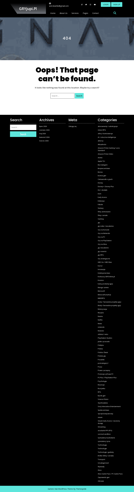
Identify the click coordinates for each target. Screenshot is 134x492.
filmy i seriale (103, 215)
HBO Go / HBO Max (105, 262)
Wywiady (101, 466)
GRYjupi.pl (28, 8)
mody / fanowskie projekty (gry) (109, 302)
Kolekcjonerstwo (104, 273)
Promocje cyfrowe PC (105, 374)
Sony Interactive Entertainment (109, 406)
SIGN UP (116, 4)
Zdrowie (101, 481)
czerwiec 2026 (44, 130)
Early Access (102, 197)
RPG (99, 392)
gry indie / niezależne (106, 226)
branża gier (102, 175)
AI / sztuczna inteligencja (107, 137)
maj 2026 (42, 133)
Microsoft (101, 291)
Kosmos (101, 280)
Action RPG (102, 130)
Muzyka (101, 313)
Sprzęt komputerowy (105, 414)
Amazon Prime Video (105, 154)
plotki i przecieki (104, 341)
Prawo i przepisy (104, 370)
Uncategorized (103, 463)
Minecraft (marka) (104, 295)
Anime (100, 158)
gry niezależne (103, 248)
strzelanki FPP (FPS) (105, 430)
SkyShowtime (103, 403)
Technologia (102, 445)
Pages (85, 13)
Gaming (101, 219)
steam (100, 417)
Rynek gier (102, 396)
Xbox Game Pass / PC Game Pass (110, 474)
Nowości (101, 331)
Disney (100, 183)
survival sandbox (104, 434)
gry (99, 222)
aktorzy (100, 141)
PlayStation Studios (105, 338)
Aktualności (102, 144)
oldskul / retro (103, 334)
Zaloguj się (72, 126)
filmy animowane (104, 212)
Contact (95, 13)
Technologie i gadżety (106, 452)
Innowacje (101, 269)
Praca (100, 367)
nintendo (101, 327)
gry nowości (102, 251)
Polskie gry (102, 356)
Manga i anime (103, 287)
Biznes (100, 172)
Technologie (102, 448)
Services (75, 13)
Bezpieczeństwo (104, 168)
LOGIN (105, 4)
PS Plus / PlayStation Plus (107, 377)
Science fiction (103, 399)
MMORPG (101, 298)
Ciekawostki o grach (105, 179)
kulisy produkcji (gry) (105, 284)
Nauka (100, 316)
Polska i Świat (103, 352)
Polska (100, 349)
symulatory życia (104, 441)
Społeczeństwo (103, 410)
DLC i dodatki (102, 190)
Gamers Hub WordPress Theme (60, 489)
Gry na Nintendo (104, 233)
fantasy (101, 208)
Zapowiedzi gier (104, 477)
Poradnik (101, 359)
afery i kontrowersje (105, 133)
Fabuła (100, 204)
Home (52, 13)
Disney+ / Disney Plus (106, 186)
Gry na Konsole (103, 230)
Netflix (100, 320)
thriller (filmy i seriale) (106, 456)
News (100, 323)
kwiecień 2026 (44, 137)
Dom (99, 194)
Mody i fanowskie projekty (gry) (109, 305)
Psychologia (102, 381)
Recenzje (101, 385)
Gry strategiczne (104, 258)
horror (100, 266)
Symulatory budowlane (106, 438)
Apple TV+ (101, 161)
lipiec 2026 (43, 126)
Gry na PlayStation (105, 240)
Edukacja (101, 201)
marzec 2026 (44, 141)
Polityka (101, 345)
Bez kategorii (102, 165)
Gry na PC (101, 237)
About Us (63, 13)
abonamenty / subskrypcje (108, 126)
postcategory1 (103, 363)
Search (79, 96)
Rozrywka (101, 388)
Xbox (100, 470)
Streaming (101, 427)
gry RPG (101, 255)
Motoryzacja (102, 309)
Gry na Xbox (102, 244)
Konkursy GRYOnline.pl (106, 276)
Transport (101, 459)
